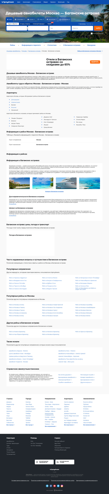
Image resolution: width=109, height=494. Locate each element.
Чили (8, 413)
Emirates (86, 408)
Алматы (66, 408)
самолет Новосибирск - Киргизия (68, 356)
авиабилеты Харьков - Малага (18, 350)
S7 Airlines (86, 413)
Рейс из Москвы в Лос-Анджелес (52, 307)
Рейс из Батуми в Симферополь (52, 280)
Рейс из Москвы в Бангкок (83, 310)
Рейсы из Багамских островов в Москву (89, 51)
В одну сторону (25, 23)
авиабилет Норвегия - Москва (18, 361)
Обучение (58, 445)
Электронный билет (64, 379)
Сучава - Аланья (50, 417)
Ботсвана (9, 418)
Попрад (28, 420)
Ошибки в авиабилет (65, 382)
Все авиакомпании (89, 424)
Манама (28, 415)
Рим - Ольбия (49, 419)
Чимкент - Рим (49, 424)
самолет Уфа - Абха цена (66, 361)
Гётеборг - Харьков (51, 421)
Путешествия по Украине (62, 447)
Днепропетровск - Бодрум (53, 408)
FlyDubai (86, 404)
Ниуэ (8, 415)
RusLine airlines (88, 402)
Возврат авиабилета (87, 377)
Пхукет (66, 418)
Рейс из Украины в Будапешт (18, 277)
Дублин (66, 406)
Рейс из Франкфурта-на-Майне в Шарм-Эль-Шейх (85, 289)
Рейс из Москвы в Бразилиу (50, 334)
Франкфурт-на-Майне (71, 422)
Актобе (66, 411)
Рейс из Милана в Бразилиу (50, 331)
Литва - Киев (49, 406)
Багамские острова (34, 51)
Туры (8, 445)
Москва (24, 51)
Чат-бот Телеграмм (37, 443)
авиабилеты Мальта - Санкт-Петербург (21, 359)
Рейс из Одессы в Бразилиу (83, 331)
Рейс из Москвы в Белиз (82, 315)
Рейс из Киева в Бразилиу (17, 331)
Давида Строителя (70, 413)
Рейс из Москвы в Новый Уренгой (52, 304)
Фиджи (9, 406)
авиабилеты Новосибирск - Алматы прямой (71, 353)
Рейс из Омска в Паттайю (17, 283)
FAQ (32, 441)
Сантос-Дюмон (69, 402)
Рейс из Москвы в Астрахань (18, 313)
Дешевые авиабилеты (14, 51)
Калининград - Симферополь (49, 414)
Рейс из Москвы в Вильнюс (83, 313)
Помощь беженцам (60, 450)
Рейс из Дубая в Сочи (49, 283)
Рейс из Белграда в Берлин (83, 283)
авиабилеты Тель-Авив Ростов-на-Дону (70, 359)
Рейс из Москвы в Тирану (17, 307)
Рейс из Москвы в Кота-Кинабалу (52, 313)
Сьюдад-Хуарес (31, 408)
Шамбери (29, 411)
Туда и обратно (12, 23)
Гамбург (28, 413)
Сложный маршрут (39, 23)
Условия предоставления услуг (20, 480)
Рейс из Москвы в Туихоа (17, 310)
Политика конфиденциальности (40, 480)
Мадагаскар (10, 404)
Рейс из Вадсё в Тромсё (49, 288)
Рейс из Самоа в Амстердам (18, 288)
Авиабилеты (10, 441)
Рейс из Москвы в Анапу (16, 304)
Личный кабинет (60, 441)
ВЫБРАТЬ (95, 62)
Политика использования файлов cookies (62, 480)
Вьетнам (9, 420)
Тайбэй (28, 418)
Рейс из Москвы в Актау (16, 315)
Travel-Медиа (11, 452)
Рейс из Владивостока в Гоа (17, 280)
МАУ (84, 418)
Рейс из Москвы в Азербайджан (85, 307)
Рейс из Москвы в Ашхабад (83, 304)
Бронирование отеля (87, 379)
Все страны (10, 424)
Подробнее (12, 204)
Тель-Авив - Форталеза (52, 404)
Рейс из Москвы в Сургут (49, 310)
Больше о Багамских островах (54, 191)
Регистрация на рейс (87, 374)
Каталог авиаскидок (13, 443)
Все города (29, 424)
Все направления (50, 426)
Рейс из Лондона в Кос (49, 286)
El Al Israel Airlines (88, 411)
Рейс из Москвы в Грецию (50, 315)
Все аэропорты (68, 424)
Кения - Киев (49, 402)
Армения (9, 411)
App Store (57, 443)
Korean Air (86, 415)
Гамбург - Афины (50, 411)
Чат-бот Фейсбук (36, 445)
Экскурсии (10, 450)
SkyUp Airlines (87, 406)
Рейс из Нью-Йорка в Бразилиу (18, 334)
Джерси (9, 402)
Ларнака (66, 404)
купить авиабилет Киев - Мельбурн (20, 353)
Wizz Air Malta (87, 422)
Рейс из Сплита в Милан (49, 277)
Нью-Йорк (29, 404)
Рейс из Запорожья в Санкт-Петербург (87, 277)
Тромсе (28, 422)
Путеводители (11, 454)
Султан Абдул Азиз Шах (71, 415)
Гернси (9, 408)
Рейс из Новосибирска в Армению (86, 280)
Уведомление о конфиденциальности (87, 480)
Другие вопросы (86, 382)
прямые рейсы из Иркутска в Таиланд (20, 356)
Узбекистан (10, 422)
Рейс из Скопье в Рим (82, 286)
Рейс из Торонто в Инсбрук (17, 286)
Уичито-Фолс (30, 406)
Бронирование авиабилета (67, 377)
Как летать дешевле (64, 374)
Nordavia (86, 420)
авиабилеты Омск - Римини (66, 350)
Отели (8, 447)
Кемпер (28, 402)
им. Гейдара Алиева (70, 420)
